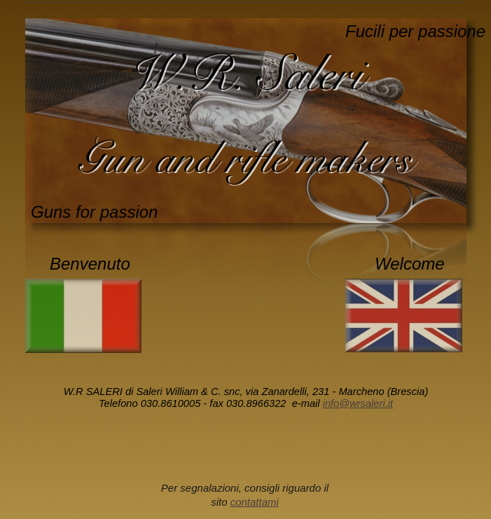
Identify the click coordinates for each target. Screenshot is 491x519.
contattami (254, 502)
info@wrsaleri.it (358, 403)
